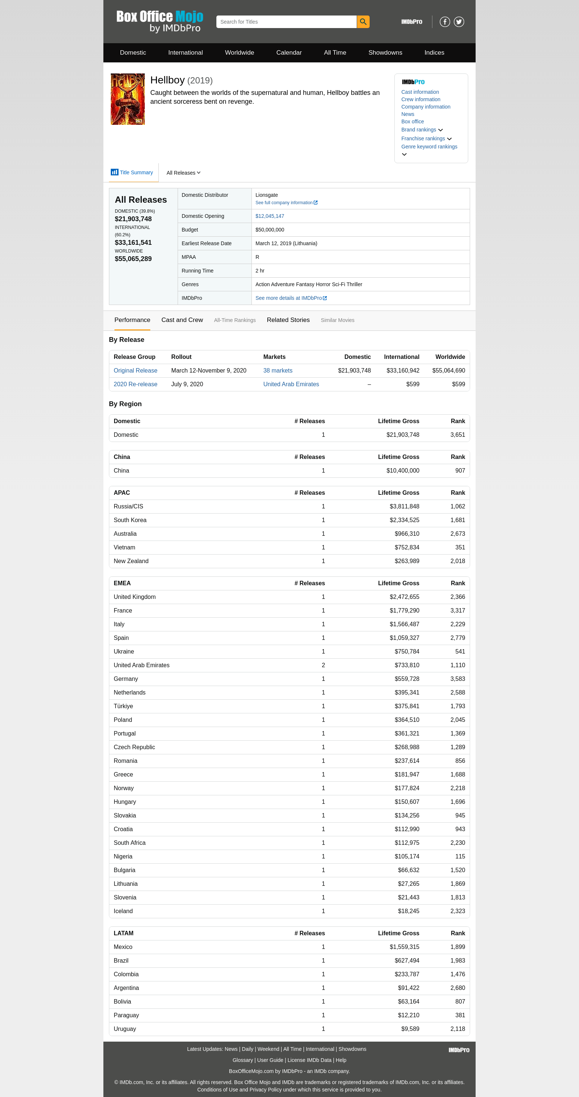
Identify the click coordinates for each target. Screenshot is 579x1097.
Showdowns (385, 52)
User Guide (270, 1060)
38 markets (277, 370)
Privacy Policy (266, 1090)
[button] (422, 129)
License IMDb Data (310, 1060)
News (407, 114)
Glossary (243, 1060)
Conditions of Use (217, 1090)
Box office (412, 121)
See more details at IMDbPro (292, 298)
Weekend (269, 1049)
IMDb (320, 1071)
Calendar (289, 52)
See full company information (287, 202)
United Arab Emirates (291, 384)
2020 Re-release (135, 384)
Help (341, 1060)
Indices (435, 52)
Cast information (420, 92)
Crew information (421, 99)
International (185, 52)
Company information (425, 107)
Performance (132, 319)
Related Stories (288, 319)
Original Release (135, 370)
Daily (247, 1049)
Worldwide (239, 52)
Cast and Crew (182, 319)
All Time (335, 52)
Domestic (133, 52)
